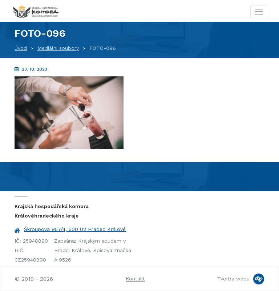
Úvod (21, 48)
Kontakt (135, 279)
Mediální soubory (58, 48)
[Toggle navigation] (259, 11)
